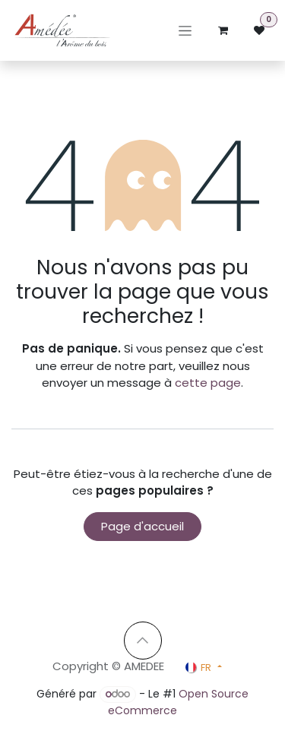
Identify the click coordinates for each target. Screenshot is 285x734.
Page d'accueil (142, 526)
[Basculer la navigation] (185, 30)
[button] (143, 641)
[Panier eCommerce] (222, 30)
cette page (208, 383)
